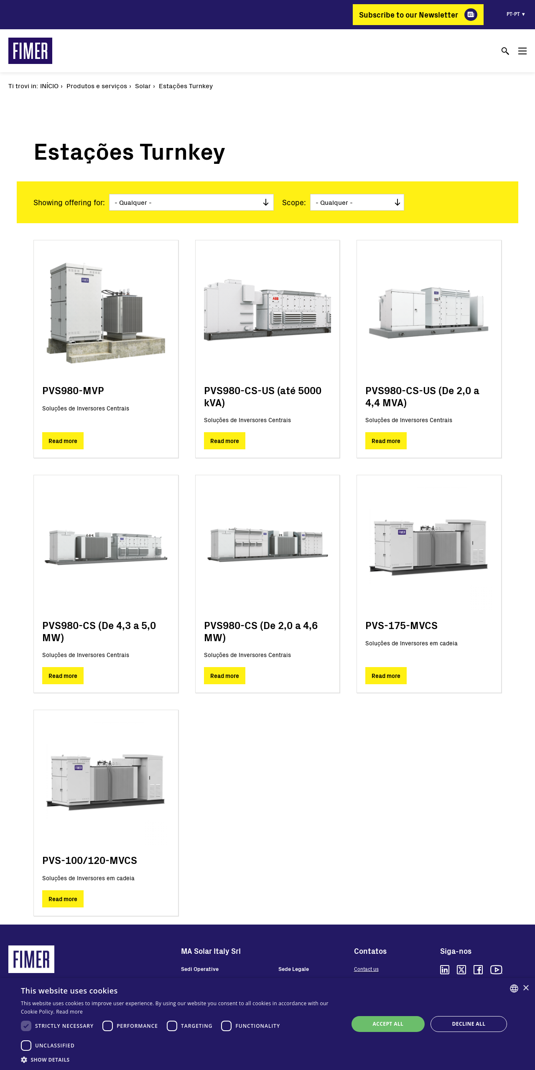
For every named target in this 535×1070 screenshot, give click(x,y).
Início (49, 85)
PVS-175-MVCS (401, 625)
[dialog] (267, 1024)
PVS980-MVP (73, 390)
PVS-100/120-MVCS (89, 860)
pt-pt (513, 13)
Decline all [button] (469, 1023)
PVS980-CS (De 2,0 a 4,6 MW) (261, 631)
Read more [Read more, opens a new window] (69, 1011)
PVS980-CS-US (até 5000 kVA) (262, 396)
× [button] (525, 988)
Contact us (366, 969)
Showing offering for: (69, 202)
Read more (62, 441)
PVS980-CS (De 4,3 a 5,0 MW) (99, 631)
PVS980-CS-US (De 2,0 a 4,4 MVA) (422, 396)
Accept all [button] (388, 1023)
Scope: (294, 202)
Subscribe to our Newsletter (408, 15)
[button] (180, 1059)
